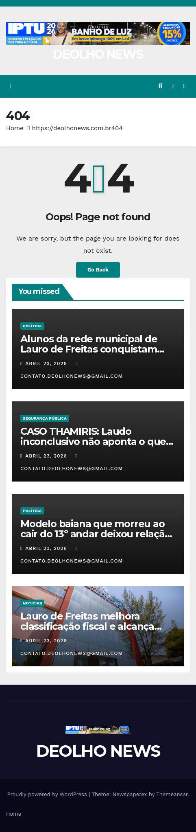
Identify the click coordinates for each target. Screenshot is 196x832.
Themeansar (171, 794)
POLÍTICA (32, 326)
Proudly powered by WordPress (48, 794)
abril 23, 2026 (47, 363)
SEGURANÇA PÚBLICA (45, 418)
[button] (160, 86)
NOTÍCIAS (32, 603)
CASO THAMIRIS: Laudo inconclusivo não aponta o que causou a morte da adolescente (95, 441)
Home (15, 128)
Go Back (98, 270)
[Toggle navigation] (184, 86)
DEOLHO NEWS (98, 54)
